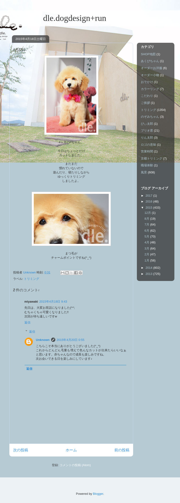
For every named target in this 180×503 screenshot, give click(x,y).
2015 (149, 207)
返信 (27, 322)
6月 (147, 230)
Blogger (98, 493)
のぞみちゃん (150, 116)
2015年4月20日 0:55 (71, 340)
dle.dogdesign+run (57, 18)
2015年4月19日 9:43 (53, 301)
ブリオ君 (147, 130)
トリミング (31, 279)
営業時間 (147, 151)
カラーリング (150, 89)
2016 (149, 201)
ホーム (71, 450)
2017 (149, 195)
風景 (144, 172)
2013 (149, 274)
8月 (147, 218)
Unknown (43, 340)
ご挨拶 (145, 103)
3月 (147, 248)
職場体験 (147, 165)
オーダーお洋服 (151, 68)
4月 (147, 242)
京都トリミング (151, 158)
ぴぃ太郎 (147, 123)
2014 (149, 267)
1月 (147, 260)
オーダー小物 (150, 75)
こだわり (147, 95)
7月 (147, 224)
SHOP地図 (148, 54)
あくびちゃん (150, 61)
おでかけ (147, 82)
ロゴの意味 (148, 144)
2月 (147, 254)
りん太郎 (147, 137)
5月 (147, 236)
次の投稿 (20, 450)
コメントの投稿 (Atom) (75, 465)
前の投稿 (121, 450)
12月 (148, 212)
